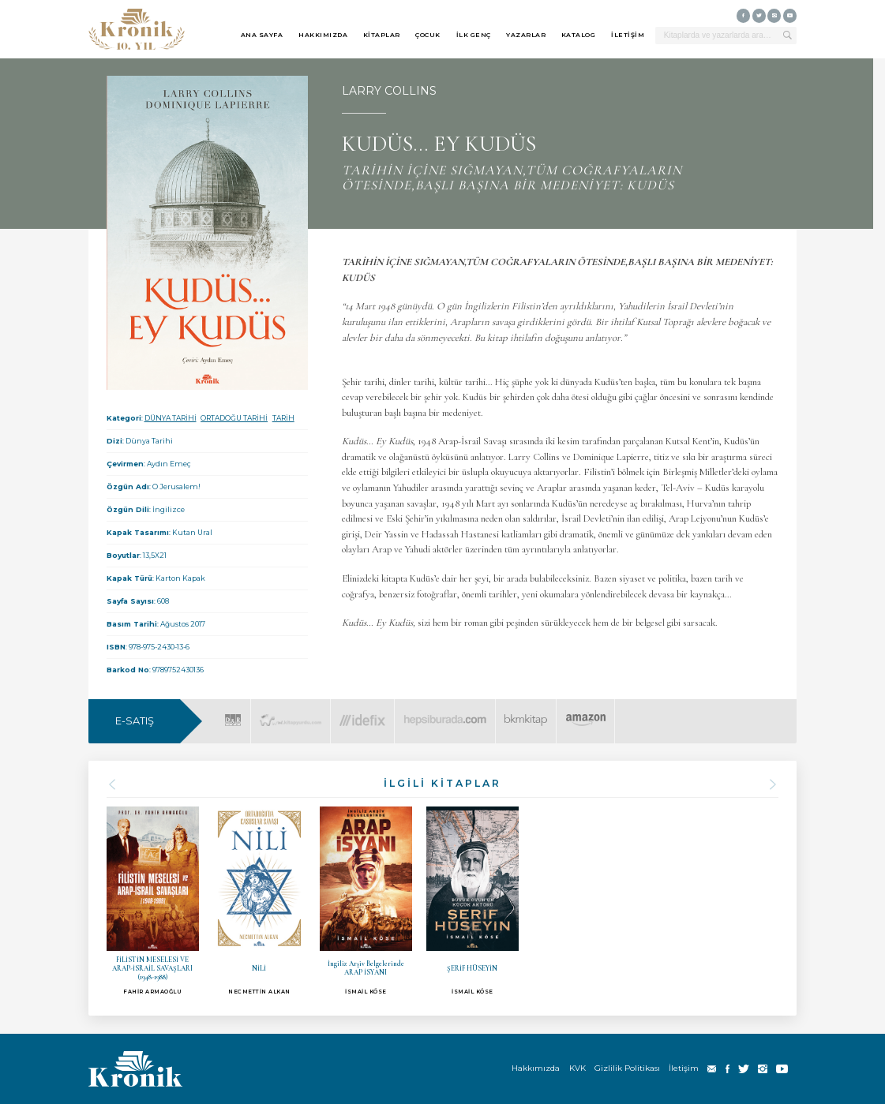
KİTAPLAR (381, 35)
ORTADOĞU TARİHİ (234, 418)
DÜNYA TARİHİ (170, 418)
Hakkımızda (536, 1068)
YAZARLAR (526, 35)
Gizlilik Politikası (627, 1068)
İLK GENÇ (473, 35)
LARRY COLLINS (389, 91)
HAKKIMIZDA (322, 35)
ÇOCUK (428, 35)
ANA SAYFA (262, 35)
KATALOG (578, 35)
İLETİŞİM (627, 35)
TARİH (283, 418)
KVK (577, 1068)
